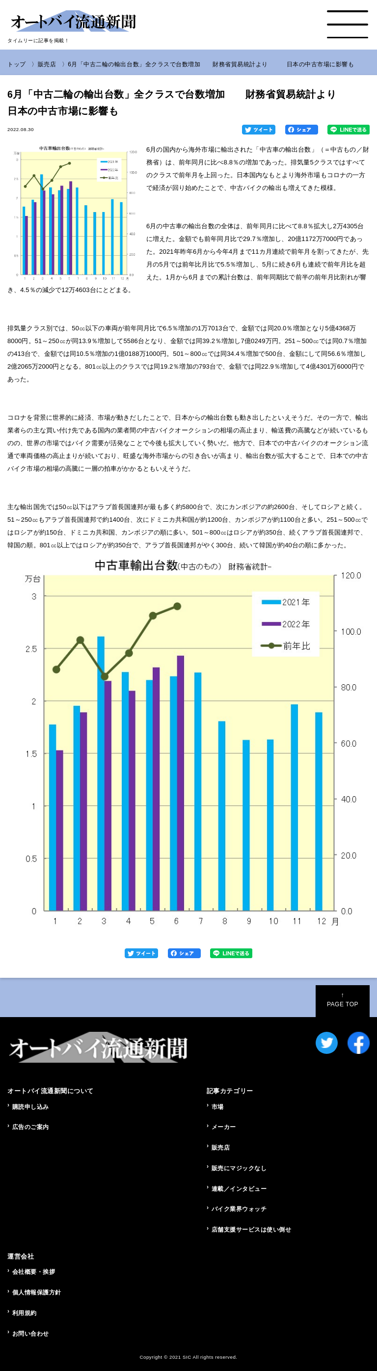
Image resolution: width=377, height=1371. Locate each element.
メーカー (224, 1127)
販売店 (47, 64)
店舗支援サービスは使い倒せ (252, 1229)
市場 (218, 1106)
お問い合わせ (30, 1333)
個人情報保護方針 (36, 1292)
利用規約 (24, 1313)
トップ (16, 64)
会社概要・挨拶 (33, 1271)
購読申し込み (30, 1106)
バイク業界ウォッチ (239, 1209)
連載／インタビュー (239, 1188)
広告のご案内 (30, 1127)
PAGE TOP (342, 999)
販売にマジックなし (239, 1168)
